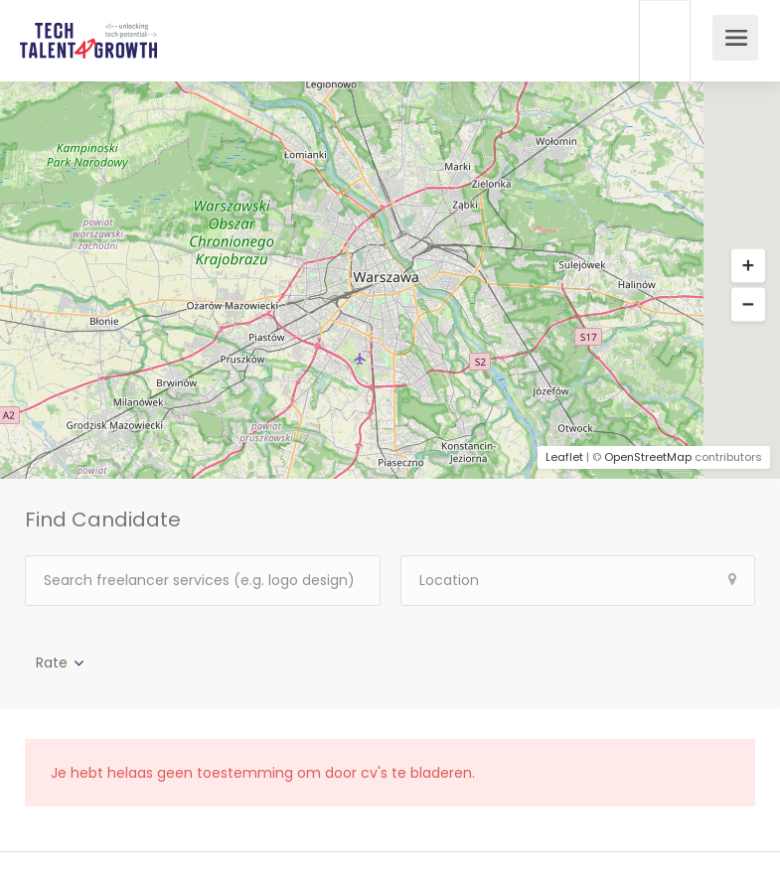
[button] (748, 266)
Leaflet (564, 457)
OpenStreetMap (648, 457)
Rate (52, 662)
